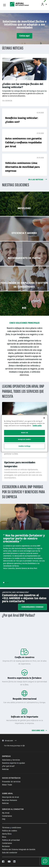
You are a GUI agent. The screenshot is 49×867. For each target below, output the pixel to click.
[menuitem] (44, 4)
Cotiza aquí (24, 35)
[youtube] (9, 862)
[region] (24, 433)
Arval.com (9, 741)
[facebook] (3, 862)
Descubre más (39, 730)
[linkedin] (14, 862)
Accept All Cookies (24, 439)
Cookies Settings (24, 446)
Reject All (24, 433)
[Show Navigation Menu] (4, 5)
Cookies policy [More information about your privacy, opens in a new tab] (37, 425)
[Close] (44, 418)
